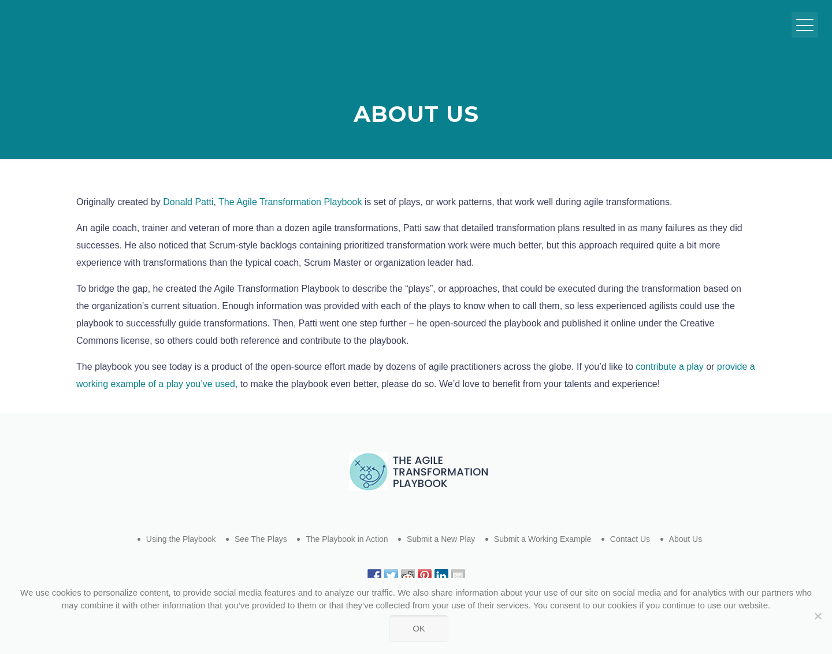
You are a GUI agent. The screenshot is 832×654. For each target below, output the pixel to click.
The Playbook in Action (347, 539)
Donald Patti (188, 202)
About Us (686, 539)
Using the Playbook (181, 539)
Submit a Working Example (543, 539)
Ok (419, 628)
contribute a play (669, 366)
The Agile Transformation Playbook (290, 202)
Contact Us (630, 539)
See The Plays (261, 539)
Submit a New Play (441, 539)
